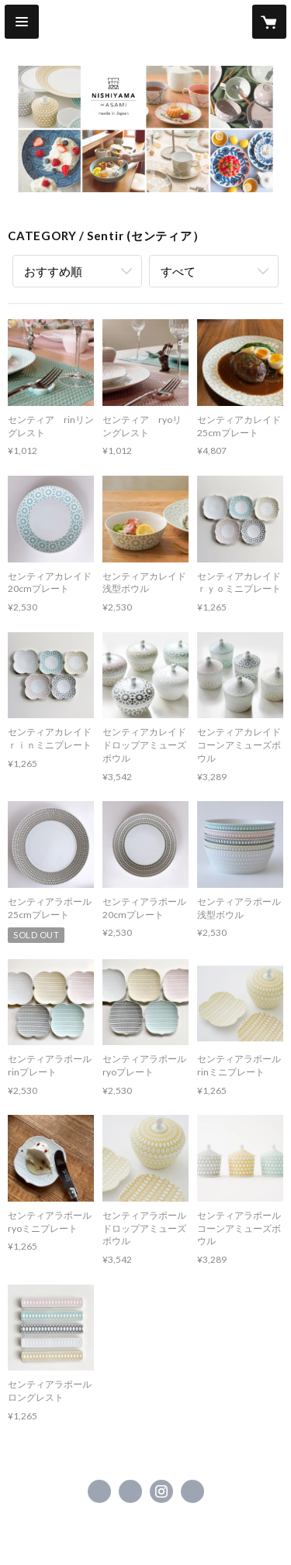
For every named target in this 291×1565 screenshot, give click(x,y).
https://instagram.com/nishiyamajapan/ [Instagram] (161, 1491)
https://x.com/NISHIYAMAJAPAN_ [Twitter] (130, 1491)
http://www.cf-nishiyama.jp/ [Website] (192, 1491)
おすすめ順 (53, 271)
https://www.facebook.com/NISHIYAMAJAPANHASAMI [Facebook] (99, 1491)
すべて (178, 271)
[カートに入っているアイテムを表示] (269, 22)
